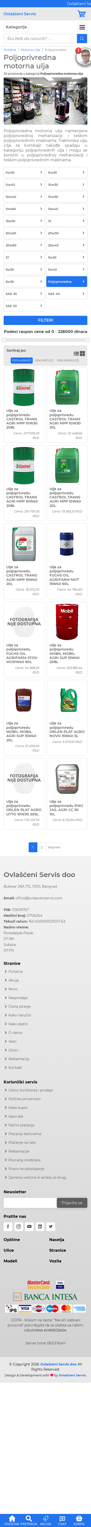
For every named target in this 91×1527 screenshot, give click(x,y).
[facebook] (8, 1226)
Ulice (9, 1250)
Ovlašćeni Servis (20, 14)
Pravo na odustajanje (26, 1168)
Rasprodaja (17, 997)
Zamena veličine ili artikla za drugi (37, 1177)
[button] (12, 1520)
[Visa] (58, 1284)
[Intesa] (45, 1296)
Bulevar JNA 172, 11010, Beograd (30, 886)
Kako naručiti (19, 1015)
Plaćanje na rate (22, 1142)
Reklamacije (18, 1151)
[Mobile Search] (82, 38)
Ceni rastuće (44, 360)
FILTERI (45, 320)
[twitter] (50, 1226)
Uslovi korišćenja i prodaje (30, 1090)
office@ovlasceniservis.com (39, 898)
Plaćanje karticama (24, 1134)
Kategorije (16, 27)
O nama (15, 1032)
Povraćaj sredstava (24, 1160)
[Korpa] (82, 14)
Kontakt (15, 1067)
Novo (12, 989)
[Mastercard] (39, 1284)
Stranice (57, 1250)
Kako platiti (18, 1024)
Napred (54, 847)
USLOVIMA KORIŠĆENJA (45, 1330)
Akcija (13, 980)
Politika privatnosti (24, 1099)
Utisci (13, 1050)
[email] (33, 1202)
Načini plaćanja (21, 1125)
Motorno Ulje (30, 50)
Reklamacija (18, 1059)
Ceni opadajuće (68, 360)
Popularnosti (22, 360)
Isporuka (15, 1116)
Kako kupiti (18, 1107)
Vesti (12, 1041)
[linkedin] (40, 1226)
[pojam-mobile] (40, 38)
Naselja (56, 1239)
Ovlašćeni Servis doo (39, 874)
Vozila (55, 1261)
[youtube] (29, 1226)
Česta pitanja (19, 1006)
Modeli (10, 1261)
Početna (10, 50)
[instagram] (18, 1226)
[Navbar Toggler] (82, 27)
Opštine (12, 1239)
